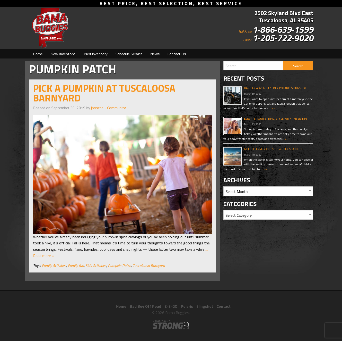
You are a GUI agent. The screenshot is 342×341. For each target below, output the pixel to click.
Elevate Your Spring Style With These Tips (275, 118)
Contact (224, 306)
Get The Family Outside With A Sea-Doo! (273, 149)
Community (116, 108)
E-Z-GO (171, 306)
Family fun (76, 265)
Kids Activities (96, 265)
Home (38, 54)
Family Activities (54, 265)
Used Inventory (95, 54)
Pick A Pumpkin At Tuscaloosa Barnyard (104, 93)
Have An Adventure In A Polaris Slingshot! (275, 88)
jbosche (97, 108)
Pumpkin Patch (119, 265)
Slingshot (204, 306)
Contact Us (176, 54)
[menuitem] (38, 53)
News (155, 54)
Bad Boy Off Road (145, 306)
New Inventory (63, 54)
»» (273, 108)
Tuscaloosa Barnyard (149, 265)
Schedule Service (128, 54)
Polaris (187, 306)
